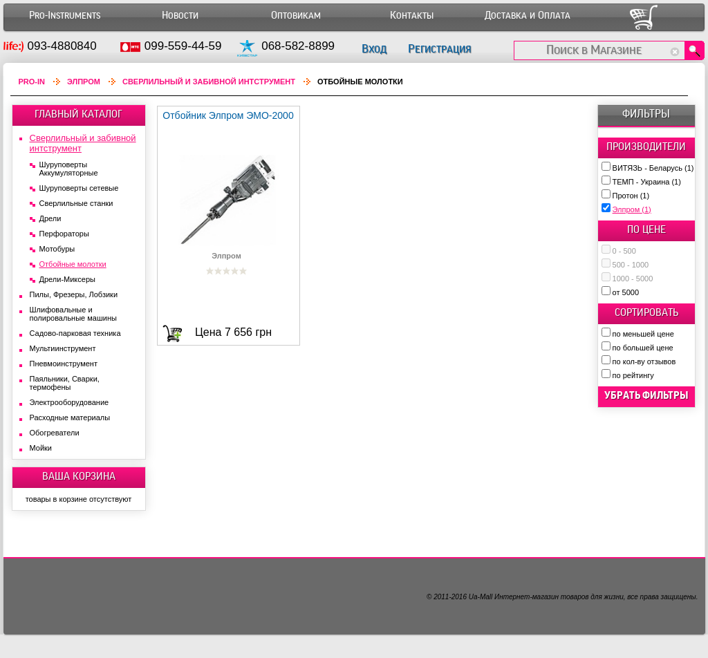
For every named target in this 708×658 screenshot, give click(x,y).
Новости (180, 15)
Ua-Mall (480, 597)
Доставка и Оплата (527, 15)
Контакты (412, 15)
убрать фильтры (646, 395)
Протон (631, 195)
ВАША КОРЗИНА (78, 476)
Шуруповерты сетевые (79, 188)
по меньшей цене (643, 334)
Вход (374, 49)
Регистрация (439, 49)
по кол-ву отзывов (644, 361)
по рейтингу (633, 375)
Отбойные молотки (72, 264)
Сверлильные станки (76, 203)
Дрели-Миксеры (67, 279)
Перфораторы (64, 233)
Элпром (632, 209)
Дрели (50, 218)
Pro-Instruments (64, 15)
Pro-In (32, 81)
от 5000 (626, 292)
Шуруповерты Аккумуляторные (68, 168)
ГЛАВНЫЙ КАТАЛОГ (78, 114)
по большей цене (643, 348)
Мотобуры (57, 249)
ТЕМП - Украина (647, 182)
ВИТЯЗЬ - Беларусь (653, 168)
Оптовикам (296, 15)
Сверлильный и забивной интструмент (208, 81)
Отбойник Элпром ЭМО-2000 (227, 115)
